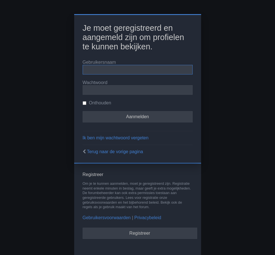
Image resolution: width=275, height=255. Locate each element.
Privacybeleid (147, 217)
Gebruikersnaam (99, 62)
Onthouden (97, 102)
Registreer (139, 233)
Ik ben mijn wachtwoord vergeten (116, 137)
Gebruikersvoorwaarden (107, 217)
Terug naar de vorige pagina (115, 151)
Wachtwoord (95, 82)
